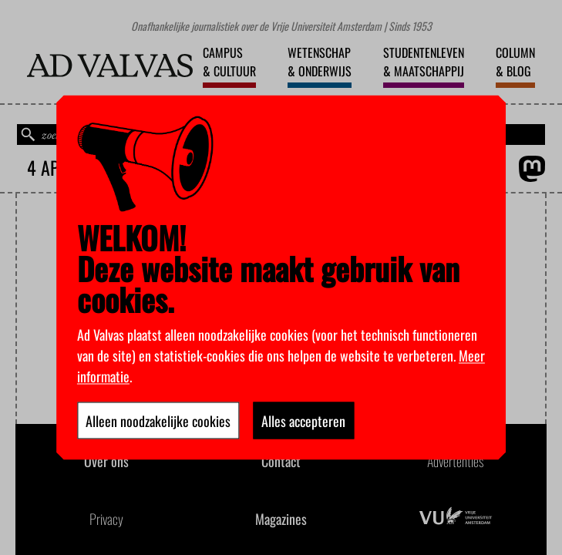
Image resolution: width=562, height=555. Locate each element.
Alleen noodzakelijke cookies (158, 421)
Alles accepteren (303, 421)
